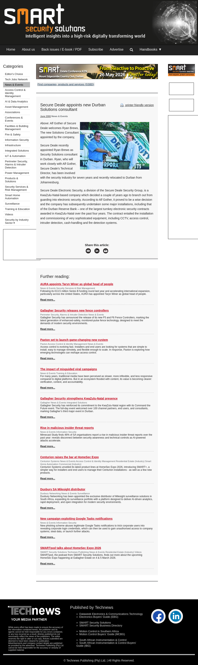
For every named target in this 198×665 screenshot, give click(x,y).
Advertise (117, 49)
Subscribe (95, 49)
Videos (9, 214)
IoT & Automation (15, 156)
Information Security (17, 139)
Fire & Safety (12, 134)
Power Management (17, 172)
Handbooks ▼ (151, 49)
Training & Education (17, 209)
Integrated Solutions (17, 150)
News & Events (14, 84)
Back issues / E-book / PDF (62, 49)
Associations (12, 112)
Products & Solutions (11, 180)
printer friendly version (136, 105)
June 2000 (45, 116)
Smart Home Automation (12, 197)
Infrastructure (13, 145)
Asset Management (16, 106)
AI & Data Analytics (16, 101)
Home (10, 49)
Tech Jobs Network (16, 79)
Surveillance (12, 203)
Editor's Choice (14, 74)
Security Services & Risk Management (16, 188)
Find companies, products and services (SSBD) (66, 84)
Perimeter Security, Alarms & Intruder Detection (16, 164)
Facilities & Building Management (16, 127)
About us (28, 49)
